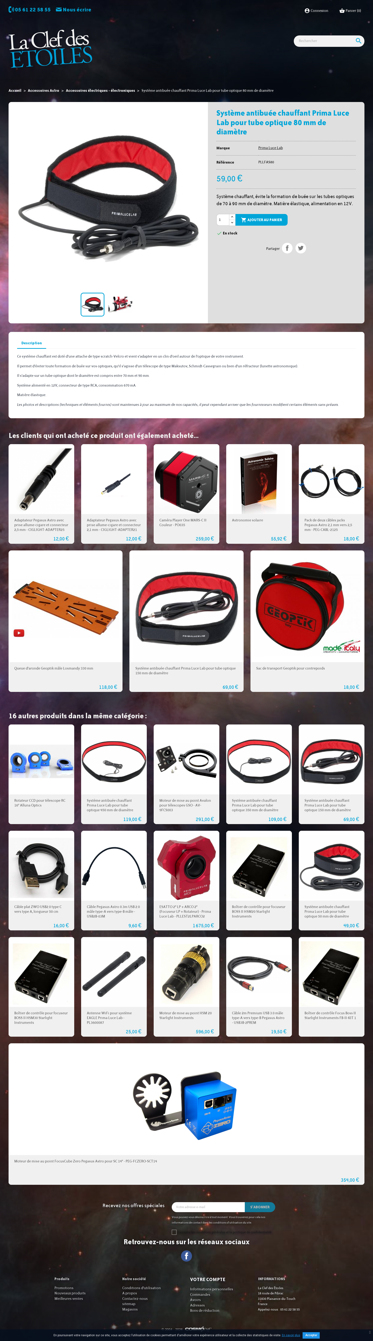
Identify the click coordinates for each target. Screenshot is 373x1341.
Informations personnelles (211, 1289)
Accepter (311, 1335)
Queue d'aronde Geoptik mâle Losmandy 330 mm (53, 668)
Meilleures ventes (68, 1299)
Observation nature (189, 33)
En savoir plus (291, 1335)
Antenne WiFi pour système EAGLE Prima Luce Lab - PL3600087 (109, 1018)
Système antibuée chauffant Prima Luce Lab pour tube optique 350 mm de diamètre (255, 805)
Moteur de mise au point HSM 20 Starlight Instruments (185, 1015)
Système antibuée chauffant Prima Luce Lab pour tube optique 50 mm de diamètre (326, 912)
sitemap (128, 1304)
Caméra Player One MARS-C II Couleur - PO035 (182, 522)
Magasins (130, 1309)
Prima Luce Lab (270, 148)
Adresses (197, 1305)
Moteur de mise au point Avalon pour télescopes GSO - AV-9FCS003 (185, 805)
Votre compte (207, 1279)
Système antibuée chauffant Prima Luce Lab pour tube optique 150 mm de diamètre (185, 670)
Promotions (64, 1288)
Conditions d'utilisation (141, 1288)
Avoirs (195, 1300)
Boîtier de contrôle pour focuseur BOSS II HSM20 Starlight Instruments (258, 912)
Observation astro (130, 33)
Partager (287, 248)
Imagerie (159, 33)
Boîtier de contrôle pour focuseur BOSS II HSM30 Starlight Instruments (41, 1018)
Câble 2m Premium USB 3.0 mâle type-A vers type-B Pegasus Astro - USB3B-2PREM (258, 1018)
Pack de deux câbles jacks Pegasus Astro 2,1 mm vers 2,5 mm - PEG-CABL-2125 (328, 525)
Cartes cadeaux (307, 33)
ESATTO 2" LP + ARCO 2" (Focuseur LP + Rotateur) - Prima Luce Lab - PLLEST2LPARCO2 (185, 912)
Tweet (300, 248)
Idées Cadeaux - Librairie (268, 33)
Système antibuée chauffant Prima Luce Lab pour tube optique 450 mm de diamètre (110, 805)
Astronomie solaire (247, 520)
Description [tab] (31, 343)
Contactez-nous (135, 1299)
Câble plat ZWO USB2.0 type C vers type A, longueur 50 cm (38, 909)
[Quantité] (222, 220)
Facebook (186, 1256)
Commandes (200, 1294)
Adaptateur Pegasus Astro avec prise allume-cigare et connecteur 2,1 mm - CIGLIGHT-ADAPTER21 (114, 525)
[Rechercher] (329, 50)
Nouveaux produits (70, 1293)
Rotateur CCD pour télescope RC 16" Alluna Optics (39, 803)
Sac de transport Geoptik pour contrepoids (290, 668)
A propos (129, 1293)
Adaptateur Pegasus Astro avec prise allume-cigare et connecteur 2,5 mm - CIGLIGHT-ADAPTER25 (41, 525)
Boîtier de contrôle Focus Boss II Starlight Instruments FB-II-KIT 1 (330, 1015)
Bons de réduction (204, 1310)
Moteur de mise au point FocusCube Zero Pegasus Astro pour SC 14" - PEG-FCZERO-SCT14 (85, 1161)
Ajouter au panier (261, 220)
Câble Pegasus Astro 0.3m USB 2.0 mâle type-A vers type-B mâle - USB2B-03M (113, 912)
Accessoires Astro (226, 33)
